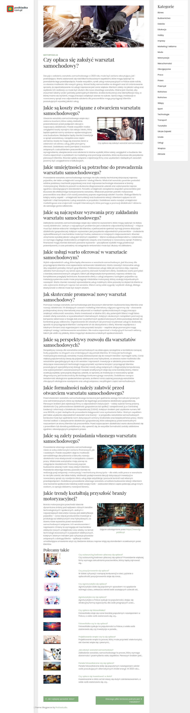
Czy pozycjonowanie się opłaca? (94, 570)
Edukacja (162, 29)
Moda (160, 52)
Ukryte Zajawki (164, 131)
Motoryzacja (50, 55)
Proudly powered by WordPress (13, 703)
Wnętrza (161, 148)
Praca (160, 74)
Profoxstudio (23, 707)
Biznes (161, 12)
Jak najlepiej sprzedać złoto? (60, 699)
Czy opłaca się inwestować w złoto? (95, 676)
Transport (162, 120)
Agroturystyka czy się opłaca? (92, 597)
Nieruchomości (165, 63)
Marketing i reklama (167, 46)
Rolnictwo (162, 91)
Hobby (161, 35)
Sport (160, 108)
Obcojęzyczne (164, 69)
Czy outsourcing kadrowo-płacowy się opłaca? (101, 554)
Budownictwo (164, 18)
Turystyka (162, 125)
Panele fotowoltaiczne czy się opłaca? (96, 663)
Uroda (161, 137)
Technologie (163, 114)
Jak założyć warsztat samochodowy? (96, 650)
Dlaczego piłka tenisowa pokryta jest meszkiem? (123, 700)
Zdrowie (161, 154)
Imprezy (161, 40)
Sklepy (161, 103)
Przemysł (162, 86)
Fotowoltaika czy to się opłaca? (93, 623)
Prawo (161, 80)
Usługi (160, 142)
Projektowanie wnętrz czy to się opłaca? (97, 636)
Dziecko (161, 24)
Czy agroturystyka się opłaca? (93, 584)
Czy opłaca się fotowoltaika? (92, 610)
